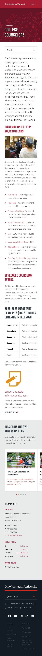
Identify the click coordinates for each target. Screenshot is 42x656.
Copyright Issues (12, 632)
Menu (32, 4)
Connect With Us (22, 550)
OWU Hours (25, 621)
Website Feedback (28, 646)
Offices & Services (9, 643)
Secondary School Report (18, 242)
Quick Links (12, 594)
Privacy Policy (26, 630)
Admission (9, 26)
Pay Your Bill (26, 625)
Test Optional (13, 246)
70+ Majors (12, 194)
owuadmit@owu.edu (14, 533)
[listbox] (21, 594)
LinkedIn (32, 613)
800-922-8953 (13, 605)
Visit (9, 233)
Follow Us (24, 543)
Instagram (21, 613)
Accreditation (11, 621)
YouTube (15, 613)
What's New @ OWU (16, 222)
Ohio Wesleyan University (15, 4)
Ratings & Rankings (16, 211)
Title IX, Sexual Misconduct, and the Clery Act (27, 640)
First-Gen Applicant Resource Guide (22, 258)
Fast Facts (12, 202)
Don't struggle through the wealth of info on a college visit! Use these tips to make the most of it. (21, 481)
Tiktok (26, 613)
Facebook (9, 613)
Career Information (10, 626)
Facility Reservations (11, 637)
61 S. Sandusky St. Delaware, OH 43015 (22, 601)
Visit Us (25, 547)
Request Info (11, 412)
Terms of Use (26, 634)
